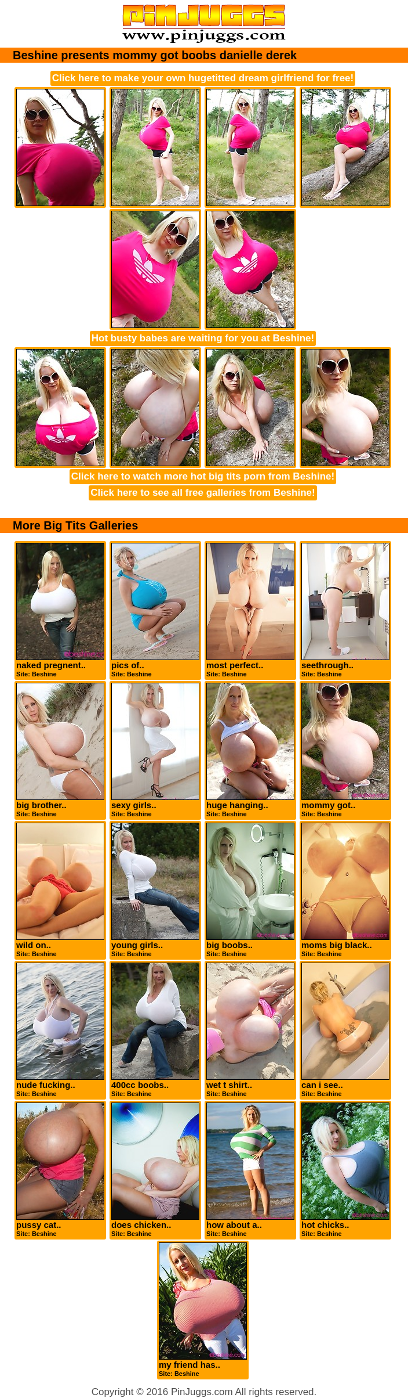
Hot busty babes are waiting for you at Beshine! (203, 338)
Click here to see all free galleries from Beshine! (202, 492)
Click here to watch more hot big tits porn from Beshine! (202, 476)
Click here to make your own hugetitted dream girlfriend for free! (203, 78)
